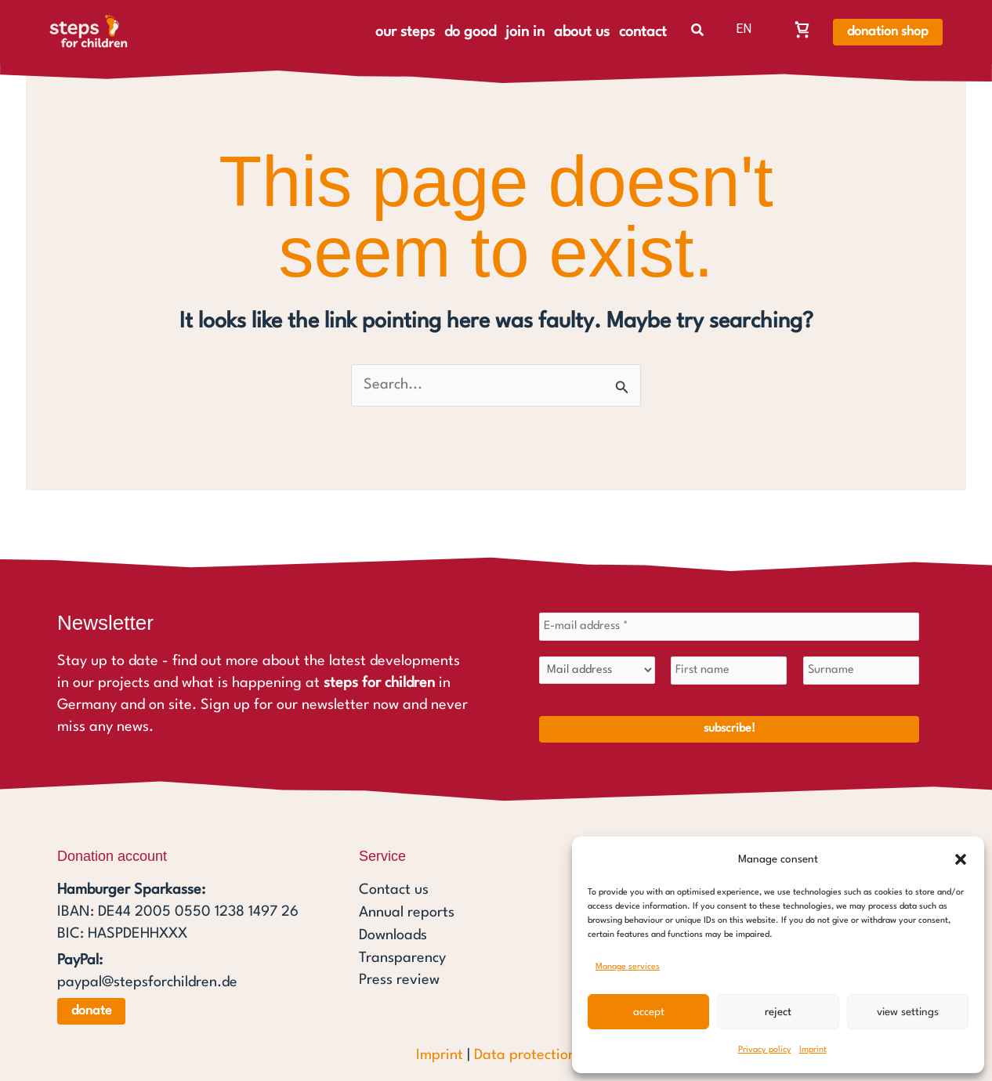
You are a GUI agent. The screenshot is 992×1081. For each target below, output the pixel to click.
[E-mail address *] (729, 627)
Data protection (525, 1055)
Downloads (393, 934)
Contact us (394, 890)
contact (643, 32)
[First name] (729, 670)
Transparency (402, 956)
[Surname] (861, 670)
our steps (405, 32)
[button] (960, 859)
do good (470, 32)
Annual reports (406, 912)
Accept (648, 1012)
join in (525, 32)
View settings (908, 1012)
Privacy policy (764, 1050)
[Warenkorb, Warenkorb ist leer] (802, 29)
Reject (778, 1012)
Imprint (813, 1050)
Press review (399, 978)
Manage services (628, 967)
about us (582, 32)
